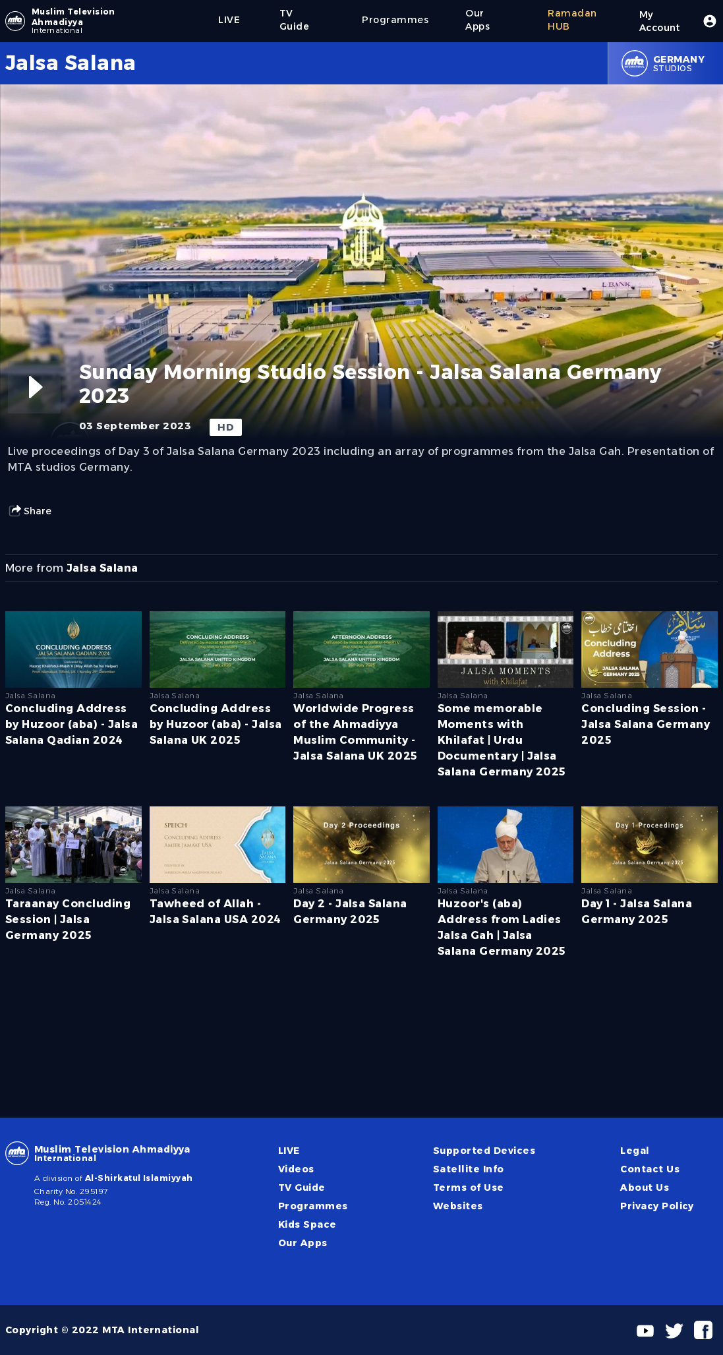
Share (29, 511)
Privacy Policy (657, 1206)
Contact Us (650, 1169)
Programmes (313, 1206)
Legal (634, 1151)
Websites (458, 1206)
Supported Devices (484, 1151)
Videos (296, 1169)
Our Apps (303, 1243)
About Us (644, 1187)
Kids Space (307, 1224)
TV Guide (302, 1187)
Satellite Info (468, 1169)
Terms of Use (468, 1187)
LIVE (289, 1151)
